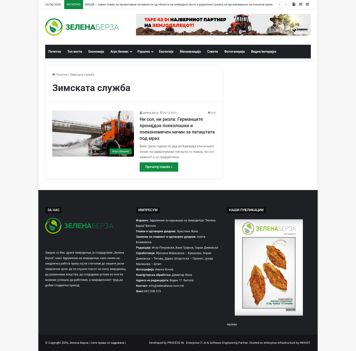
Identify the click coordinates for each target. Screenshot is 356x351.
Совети (212, 51)
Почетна (54, 51)
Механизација (190, 51)
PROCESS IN (176, 342)
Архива (232, 324)
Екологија (166, 51)
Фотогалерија (234, 51)
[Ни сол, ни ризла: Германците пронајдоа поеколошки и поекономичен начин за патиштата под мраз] (93, 134)
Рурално (144, 51)
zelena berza (150, 112)
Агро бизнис (119, 51)
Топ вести (74, 51)
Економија (96, 51)
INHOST (305, 342)
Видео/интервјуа (263, 51)
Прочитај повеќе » (159, 167)
